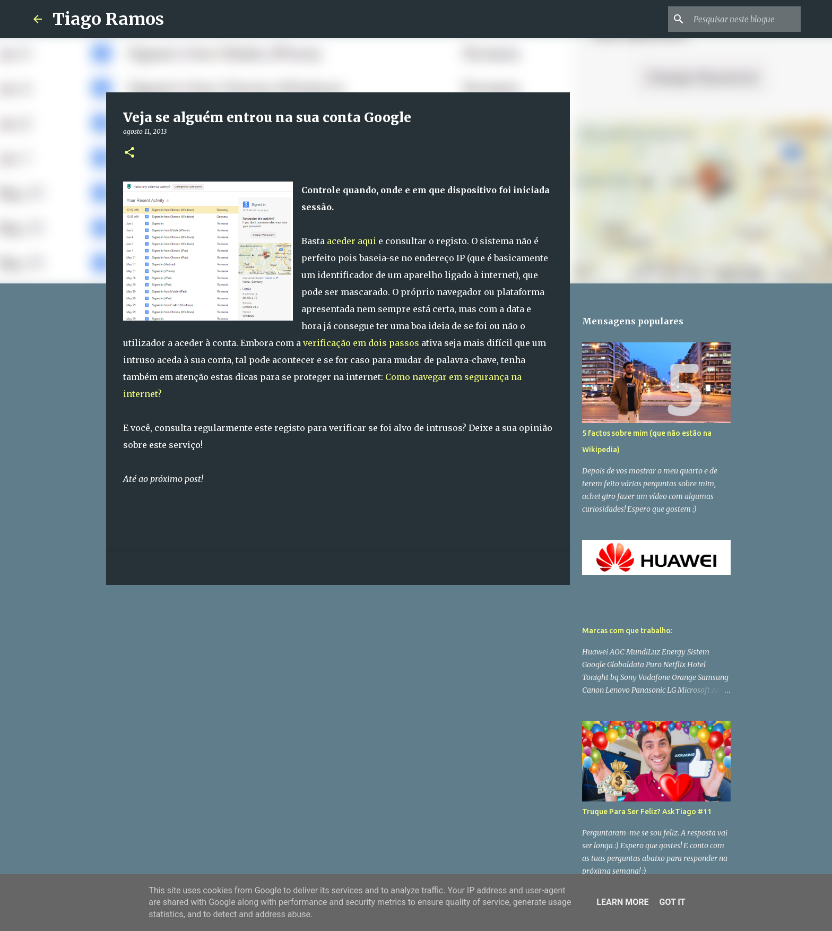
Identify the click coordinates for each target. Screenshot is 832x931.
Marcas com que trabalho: (627, 630)
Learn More (622, 902)
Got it (672, 902)
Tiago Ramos (108, 19)
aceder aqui (351, 241)
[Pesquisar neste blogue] (745, 19)
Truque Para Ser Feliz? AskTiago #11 (647, 811)
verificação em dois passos (361, 343)
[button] (129, 153)
